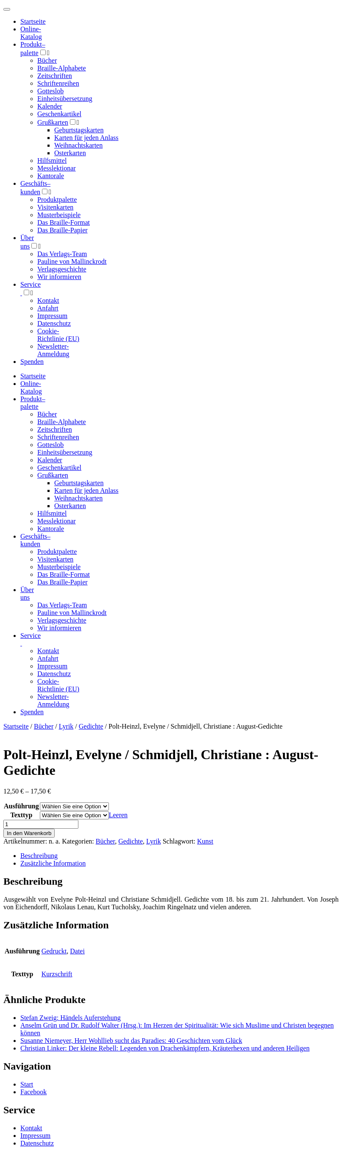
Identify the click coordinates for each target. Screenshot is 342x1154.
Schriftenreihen (58, 83)
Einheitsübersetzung (64, 98)
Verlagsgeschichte (61, 269)
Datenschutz (54, 323)
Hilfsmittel (52, 160)
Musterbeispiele (59, 214)
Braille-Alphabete (61, 68)
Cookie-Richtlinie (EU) (58, 334)
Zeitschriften (54, 75)
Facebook (33, 1091)
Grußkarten (52, 122)
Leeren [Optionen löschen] (118, 815)
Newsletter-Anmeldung (53, 350)
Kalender (49, 106)
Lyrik (66, 726)
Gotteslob (50, 91)
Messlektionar (56, 168)
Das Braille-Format (63, 222)
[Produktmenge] (40, 824)
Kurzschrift (57, 974)
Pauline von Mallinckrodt (72, 261)
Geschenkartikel (59, 113)
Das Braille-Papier (62, 230)
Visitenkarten (55, 207)
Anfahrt (47, 308)
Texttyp (21, 815)
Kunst (205, 841)
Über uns (27, 593)
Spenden (32, 361)
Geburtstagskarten (78, 130)
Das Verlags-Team (62, 253)
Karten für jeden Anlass (86, 137)
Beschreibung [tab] (39, 855)
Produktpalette (57, 199)
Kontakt (48, 300)
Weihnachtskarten (78, 145)
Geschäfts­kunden (35, 540)
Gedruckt (54, 951)
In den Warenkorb (29, 833)
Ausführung (21, 806)
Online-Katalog (31, 32)
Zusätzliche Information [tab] (53, 863)
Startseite (16, 726)
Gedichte (91, 726)
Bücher (47, 60)
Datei (77, 951)
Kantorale (50, 175)
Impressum (52, 315)
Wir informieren (59, 276)
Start (26, 1084)
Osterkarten (70, 152)
